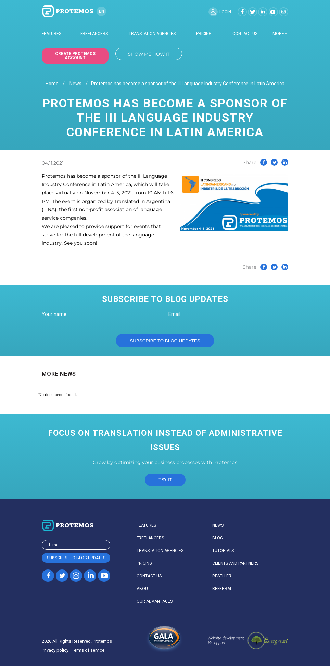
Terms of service (88, 650)
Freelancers (94, 33)
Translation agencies (152, 33)
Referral (222, 588)
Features (51, 33)
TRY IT (165, 479)
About (143, 588)
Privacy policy (55, 650)
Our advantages (155, 601)
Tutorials (223, 550)
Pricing (204, 33)
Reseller (221, 576)
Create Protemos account (75, 55)
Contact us (244, 33)
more (278, 33)
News (75, 83)
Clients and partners (235, 563)
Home (52, 83)
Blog (217, 538)
